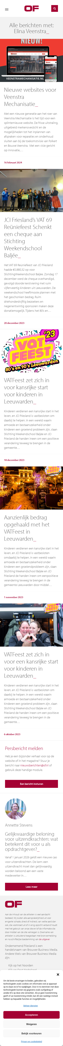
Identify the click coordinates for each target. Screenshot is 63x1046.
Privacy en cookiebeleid (31, 1041)
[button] (58, 974)
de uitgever (44, 939)
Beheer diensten (30, 1006)
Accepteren (31, 1014)
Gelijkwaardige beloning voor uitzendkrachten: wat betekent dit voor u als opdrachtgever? (31, 841)
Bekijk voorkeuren (32, 1033)
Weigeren (31, 1024)
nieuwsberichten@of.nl (34, 765)
